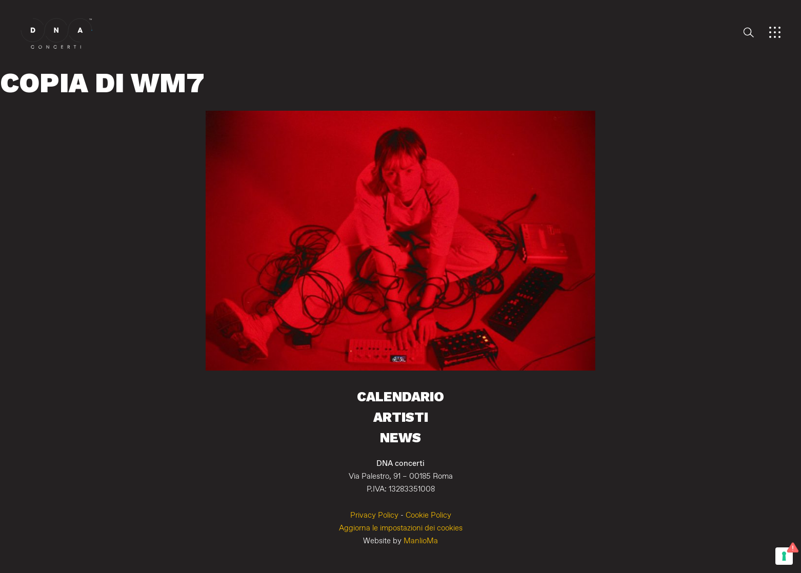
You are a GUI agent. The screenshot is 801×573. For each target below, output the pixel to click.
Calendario (400, 396)
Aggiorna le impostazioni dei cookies (401, 528)
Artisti (400, 417)
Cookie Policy (428, 515)
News (400, 437)
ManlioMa (421, 541)
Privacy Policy (374, 515)
